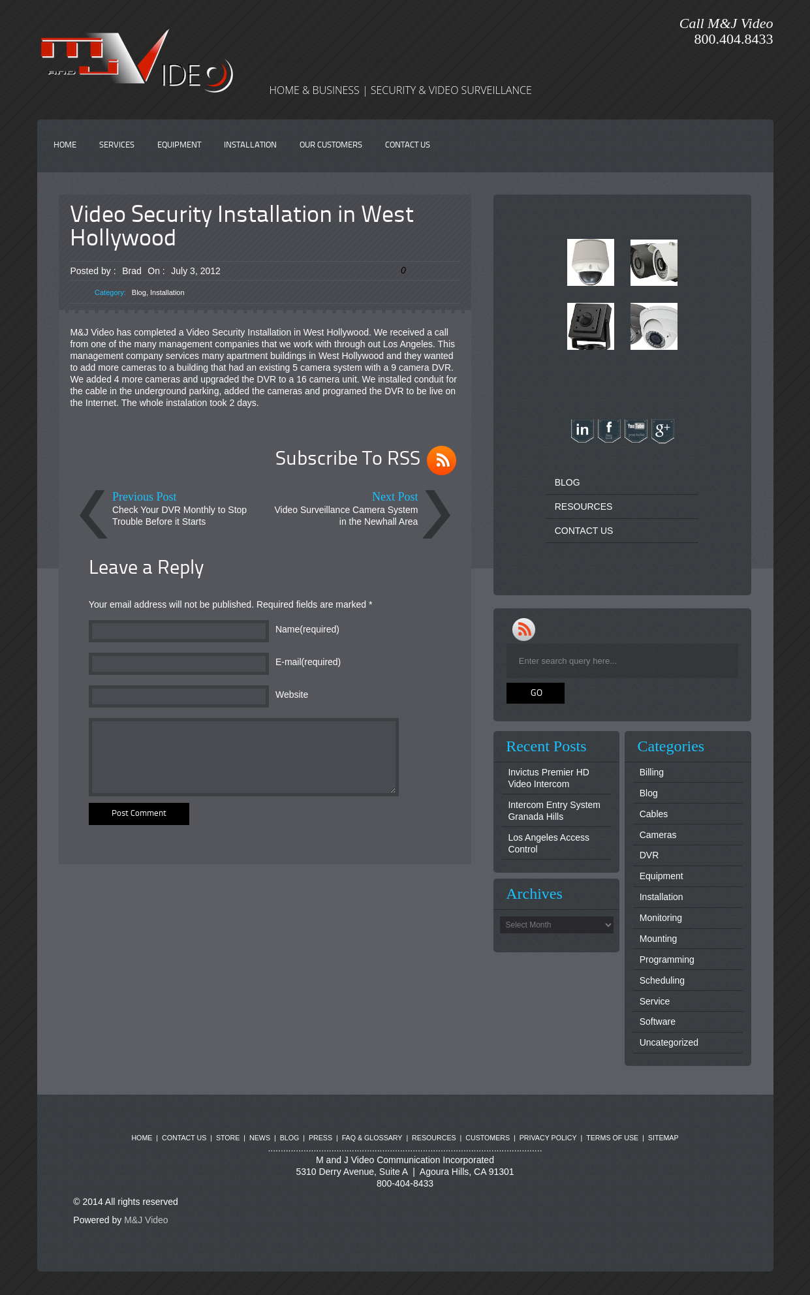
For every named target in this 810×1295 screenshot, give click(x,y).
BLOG (567, 482)
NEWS (259, 1138)
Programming (667, 959)
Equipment (661, 876)
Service (655, 1001)
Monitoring (661, 918)
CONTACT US (407, 145)
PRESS (320, 1138)
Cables (654, 814)
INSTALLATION (250, 145)
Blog (139, 292)
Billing (652, 772)
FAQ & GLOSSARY (372, 1138)
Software (658, 1021)
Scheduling (662, 980)
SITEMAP (663, 1138)
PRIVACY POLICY (548, 1138)
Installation (167, 292)
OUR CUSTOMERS (331, 145)
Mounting (659, 938)
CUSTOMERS (487, 1138)
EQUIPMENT (179, 145)
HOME (65, 145)
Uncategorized (669, 1042)
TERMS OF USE (612, 1138)
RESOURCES (584, 506)
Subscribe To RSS (347, 459)
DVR (649, 855)
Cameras (658, 835)
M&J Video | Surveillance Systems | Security (333, 60)
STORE (228, 1138)
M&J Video (146, 1220)
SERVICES (116, 145)
